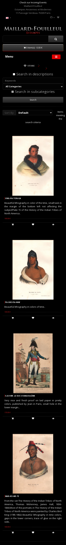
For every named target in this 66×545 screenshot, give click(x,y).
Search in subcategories (33, 91)
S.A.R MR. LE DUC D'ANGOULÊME (20, 396)
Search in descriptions (33, 74)
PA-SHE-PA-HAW (12, 302)
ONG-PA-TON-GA (13, 198)
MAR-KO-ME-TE (12, 496)
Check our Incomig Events (33, 2)
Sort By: (9, 112)
